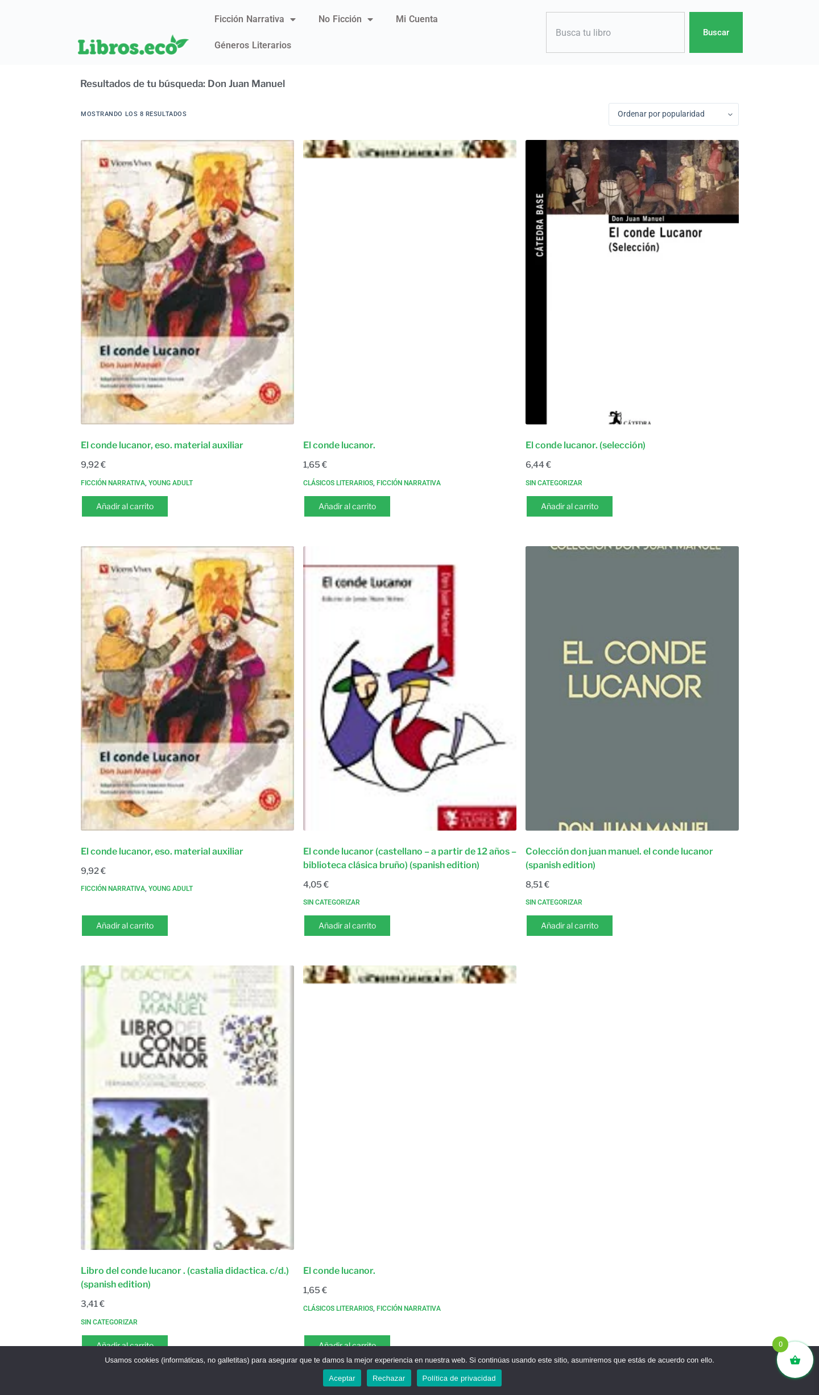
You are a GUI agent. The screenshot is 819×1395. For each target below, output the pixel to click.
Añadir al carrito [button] (125, 506)
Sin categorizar (554, 483)
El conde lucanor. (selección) (586, 445)
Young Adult (170, 483)
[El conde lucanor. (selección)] (632, 282)
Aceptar (342, 1378)
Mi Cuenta (417, 19)
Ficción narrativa (255, 19)
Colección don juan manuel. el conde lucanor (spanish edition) (619, 858)
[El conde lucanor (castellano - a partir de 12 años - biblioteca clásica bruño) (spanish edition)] (409, 688)
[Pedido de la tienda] (674, 114)
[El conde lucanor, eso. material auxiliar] (187, 282)
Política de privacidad (459, 1378)
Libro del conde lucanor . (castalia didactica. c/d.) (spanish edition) (185, 1277)
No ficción (345, 19)
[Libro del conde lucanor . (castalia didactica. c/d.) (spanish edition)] (187, 1107)
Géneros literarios (252, 45)
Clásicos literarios (338, 483)
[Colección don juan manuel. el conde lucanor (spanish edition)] (632, 688)
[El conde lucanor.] (409, 282)
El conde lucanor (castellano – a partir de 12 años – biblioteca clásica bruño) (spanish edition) (409, 858)
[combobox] (615, 32)
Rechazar (389, 1378)
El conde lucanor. (339, 445)
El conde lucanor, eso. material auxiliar (162, 445)
